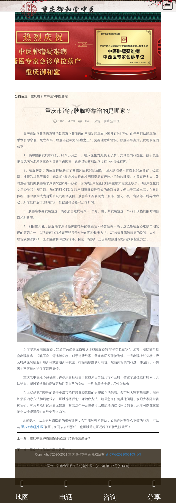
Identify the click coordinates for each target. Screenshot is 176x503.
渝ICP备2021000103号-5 (123, 454)
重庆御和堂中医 (42, 96)
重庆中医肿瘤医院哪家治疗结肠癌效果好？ (60, 438)
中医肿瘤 (61, 96)
